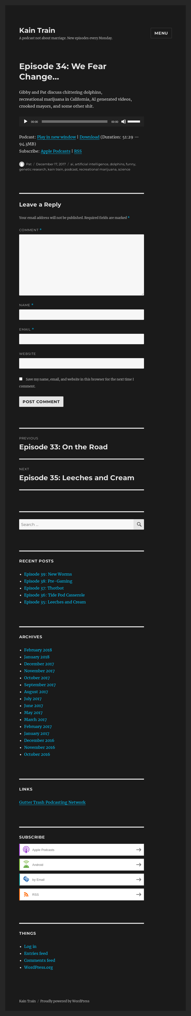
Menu (161, 33)
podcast (71, 169)
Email (26, 329)
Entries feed (36, 953)
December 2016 (39, 740)
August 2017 (36, 691)
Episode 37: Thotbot (44, 588)
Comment (30, 230)
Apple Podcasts (55, 151)
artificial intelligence (91, 164)
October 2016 (37, 754)
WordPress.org (38, 967)
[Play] (25, 121)
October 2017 (37, 677)
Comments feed (39, 960)
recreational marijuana (98, 169)
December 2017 (39, 663)
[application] (81, 122)
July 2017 (33, 698)
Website (27, 354)
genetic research (32, 169)
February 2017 (38, 726)
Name (26, 305)
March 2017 (35, 719)
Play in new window (56, 136)
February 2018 (38, 649)
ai (71, 164)
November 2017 (39, 670)
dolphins (117, 164)
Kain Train (37, 30)
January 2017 (36, 733)
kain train (55, 169)
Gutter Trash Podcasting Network (52, 802)
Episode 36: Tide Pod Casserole (54, 595)
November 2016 (39, 747)
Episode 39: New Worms (48, 574)
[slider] (74, 121)
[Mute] (123, 121)
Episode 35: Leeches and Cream (55, 601)
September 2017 (40, 684)
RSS (78, 151)
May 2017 (33, 712)
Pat (29, 164)
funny (130, 164)
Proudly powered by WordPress (65, 1001)
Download (89, 136)
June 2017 (33, 705)
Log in (30, 946)
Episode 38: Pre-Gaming (48, 581)
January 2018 (36, 656)
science (124, 169)
